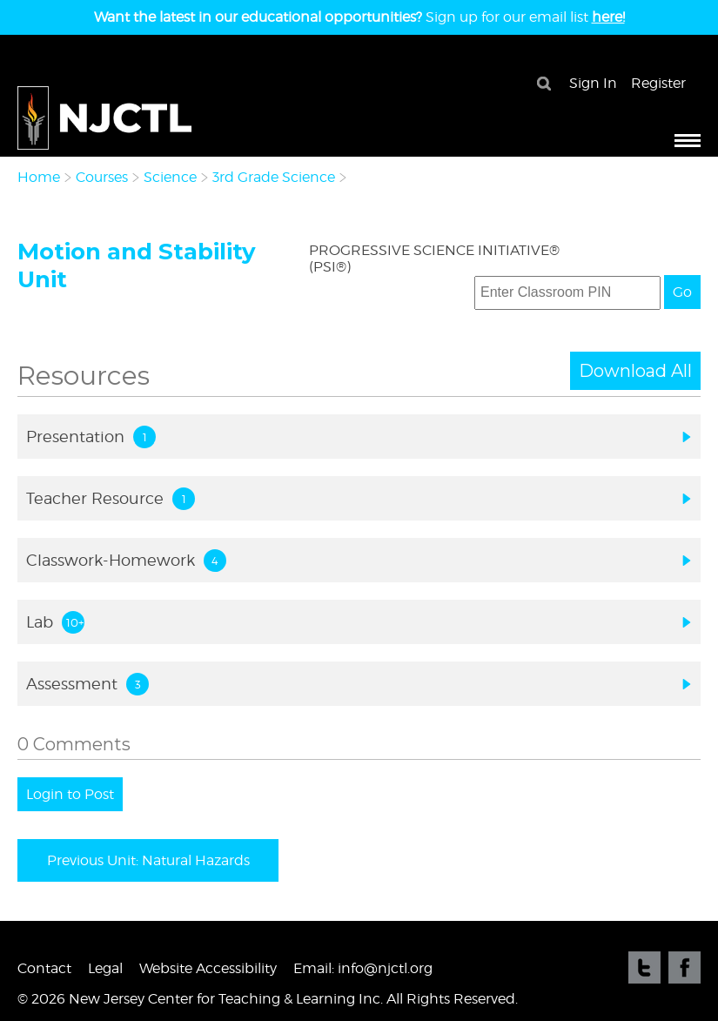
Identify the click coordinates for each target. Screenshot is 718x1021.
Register (658, 83)
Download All (635, 370)
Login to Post (70, 794)
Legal (105, 968)
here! (608, 17)
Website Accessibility (208, 968)
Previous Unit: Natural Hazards (148, 860)
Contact (44, 968)
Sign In (593, 83)
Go (682, 292)
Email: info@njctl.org (363, 968)
